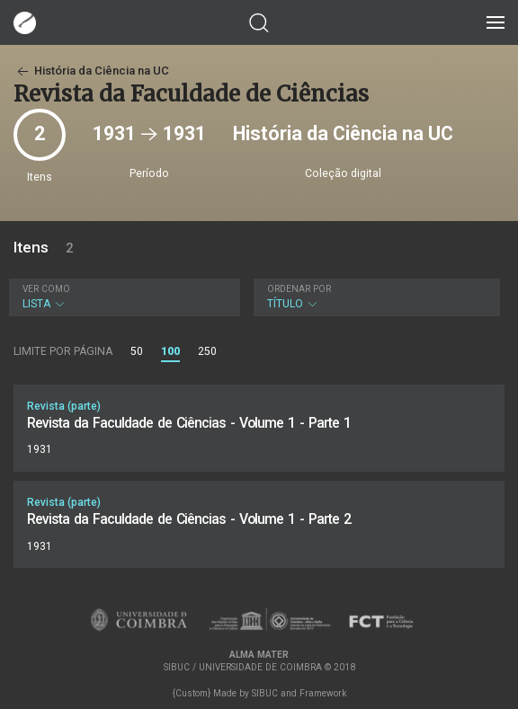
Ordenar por (299, 289)
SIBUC (265, 693)
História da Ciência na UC (91, 70)
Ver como (46, 289)
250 (207, 351)
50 (136, 351)
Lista (122, 297)
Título (375, 297)
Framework (322, 693)
